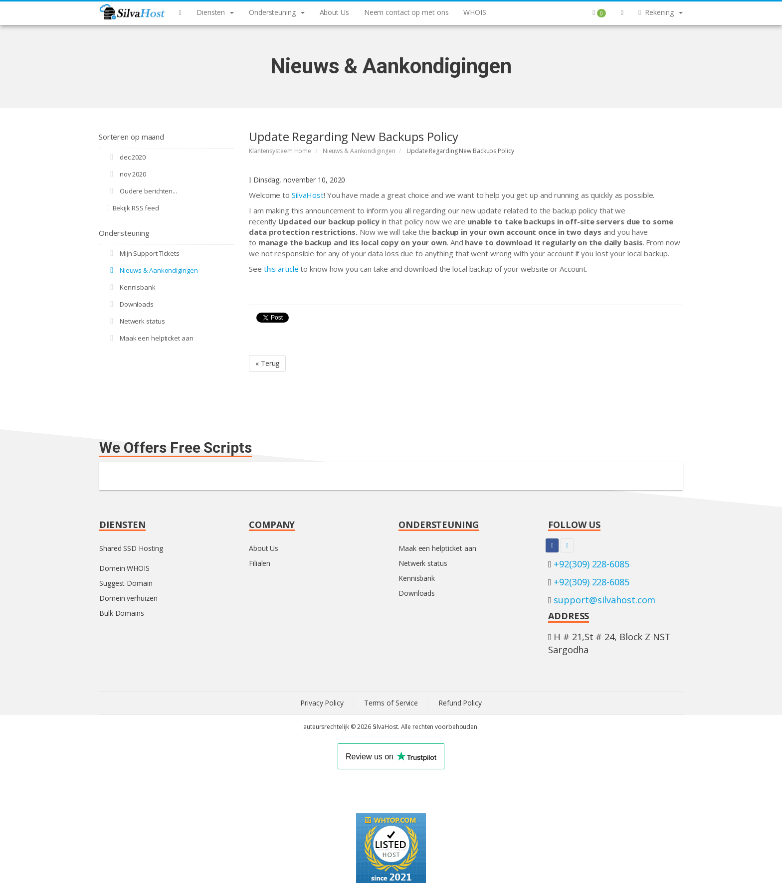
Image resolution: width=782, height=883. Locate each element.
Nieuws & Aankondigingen (359, 151)
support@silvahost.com (604, 600)
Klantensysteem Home (280, 151)
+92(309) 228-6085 (591, 564)
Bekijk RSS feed (133, 208)
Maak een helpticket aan (150, 338)
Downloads (130, 304)
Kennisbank (131, 287)
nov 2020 (126, 174)
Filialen (259, 563)
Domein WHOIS (124, 568)
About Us (263, 548)
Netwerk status (136, 321)
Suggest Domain (126, 583)
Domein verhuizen (128, 598)
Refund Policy (460, 702)
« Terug (267, 363)
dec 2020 (126, 157)
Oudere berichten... (142, 191)
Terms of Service (391, 702)
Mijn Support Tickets (143, 253)
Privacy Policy (322, 702)
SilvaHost (308, 195)
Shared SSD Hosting (131, 548)
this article (281, 269)
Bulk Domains (121, 613)
